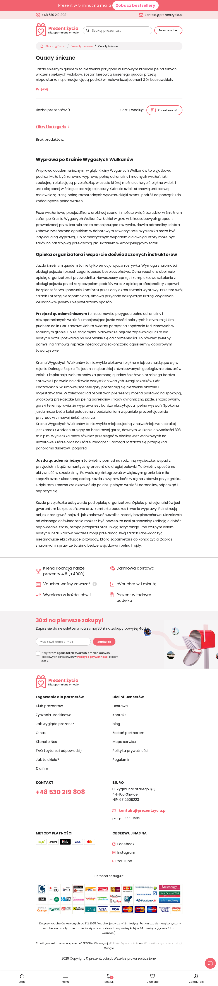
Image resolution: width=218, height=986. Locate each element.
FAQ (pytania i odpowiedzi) (59, 750)
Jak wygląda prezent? (55, 723)
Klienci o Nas (46, 741)
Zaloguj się (196, 982)
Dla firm (42, 768)
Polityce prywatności (92, 657)
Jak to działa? (47, 759)
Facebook (125, 843)
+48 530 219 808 (54, 15)
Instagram (126, 852)
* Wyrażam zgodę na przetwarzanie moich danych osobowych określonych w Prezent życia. (79, 657)
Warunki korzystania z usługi (163, 943)
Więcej (42, 89)
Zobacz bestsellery (135, 5)
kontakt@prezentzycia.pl (163, 15)
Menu (65, 982)
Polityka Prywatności (123, 943)
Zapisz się (104, 642)
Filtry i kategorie (51, 126)
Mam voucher (168, 30)
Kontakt (119, 714)
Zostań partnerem (128, 732)
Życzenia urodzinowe (53, 714)
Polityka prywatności (130, 750)
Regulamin (121, 759)
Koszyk (109, 980)
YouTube (124, 860)
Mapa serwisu (124, 741)
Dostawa (120, 705)
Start (22, 982)
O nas (41, 732)
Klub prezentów (49, 705)
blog (116, 723)
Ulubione (152, 982)
